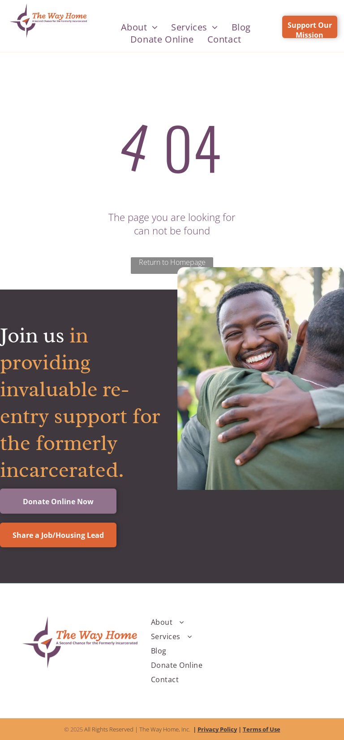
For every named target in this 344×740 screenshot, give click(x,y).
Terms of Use (261, 729)
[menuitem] (139, 27)
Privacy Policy (217, 729)
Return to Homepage (172, 262)
